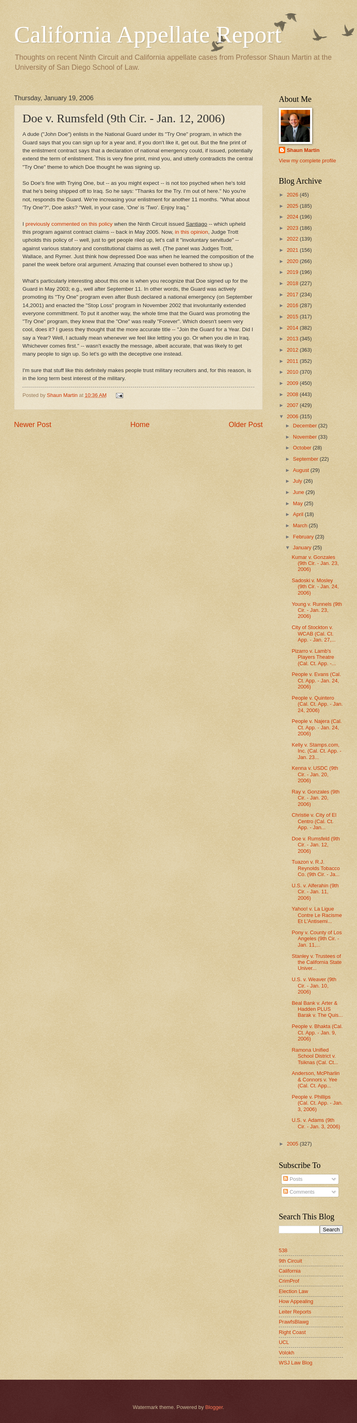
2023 (293, 228)
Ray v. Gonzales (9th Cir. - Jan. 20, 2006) (315, 798)
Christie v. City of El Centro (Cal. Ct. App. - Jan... (314, 821)
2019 (293, 272)
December (305, 426)
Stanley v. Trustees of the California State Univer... (317, 962)
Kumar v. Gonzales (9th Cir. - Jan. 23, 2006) (315, 563)
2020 (293, 261)
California (289, 1271)
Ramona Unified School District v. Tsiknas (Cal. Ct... (315, 1056)
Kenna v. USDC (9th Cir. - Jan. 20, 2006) (315, 774)
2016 (293, 305)
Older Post (246, 425)
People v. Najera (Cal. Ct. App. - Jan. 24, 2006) (317, 727)
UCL (284, 1342)
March (300, 525)
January (302, 548)
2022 (293, 239)
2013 (293, 339)
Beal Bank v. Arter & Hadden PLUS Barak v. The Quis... (317, 1009)
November (305, 437)
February (304, 537)
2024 (293, 217)
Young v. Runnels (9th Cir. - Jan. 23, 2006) (317, 610)
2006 (293, 416)
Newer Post (32, 425)
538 (283, 1250)
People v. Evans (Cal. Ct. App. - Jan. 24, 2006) (316, 680)
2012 (293, 350)
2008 (293, 394)
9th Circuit (290, 1261)
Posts (292, 1179)
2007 (293, 405)
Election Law (293, 1291)
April (298, 514)
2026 (293, 195)
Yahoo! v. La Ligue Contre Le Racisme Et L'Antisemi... (317, 915)
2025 (293, 206)
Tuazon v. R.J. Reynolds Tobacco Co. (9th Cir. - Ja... (316, 868)
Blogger (214, 1407)
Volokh (286, 1353)
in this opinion (191, 232)
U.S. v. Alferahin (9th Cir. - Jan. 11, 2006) (315, 892)
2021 (293, 250)
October (302, 448)
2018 (293, 283)
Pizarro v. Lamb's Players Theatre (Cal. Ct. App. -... (314, 657)
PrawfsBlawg (293, 1322)
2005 (293, 1144)
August (301, 470)
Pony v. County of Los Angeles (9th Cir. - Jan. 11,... (317, 938)
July (298, 481)
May (298, 503)
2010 (293, 372)
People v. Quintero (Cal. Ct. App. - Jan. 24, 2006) (317, 704)
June (299, 492)
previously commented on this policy (70, 224)
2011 (293, 361)
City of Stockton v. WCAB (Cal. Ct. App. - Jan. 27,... (313, 633)
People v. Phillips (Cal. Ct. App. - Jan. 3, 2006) (317, 1103)
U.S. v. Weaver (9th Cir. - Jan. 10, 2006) (314, 985)
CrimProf (289, 1281)
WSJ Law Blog (295, 1363)
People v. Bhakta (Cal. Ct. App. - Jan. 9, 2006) (317, 1032)
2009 (293, 383)
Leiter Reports (295, 1312)
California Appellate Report (147, 34)
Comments (298, 1192)
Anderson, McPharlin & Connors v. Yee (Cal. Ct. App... (316, 1079)
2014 (293, 328)
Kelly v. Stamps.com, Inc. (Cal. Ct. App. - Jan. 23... (316, 751)
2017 (293, 294)
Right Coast (292, 1332)
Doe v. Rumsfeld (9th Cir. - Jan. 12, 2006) (316, 845)
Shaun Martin (303, 150)
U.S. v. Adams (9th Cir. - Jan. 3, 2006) (316, 1123)
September (306, 459)
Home (140, 425)
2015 (293, 317)
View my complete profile (307, 161)
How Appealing (296, 1301)
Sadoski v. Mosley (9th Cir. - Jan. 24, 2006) (315, 586)
